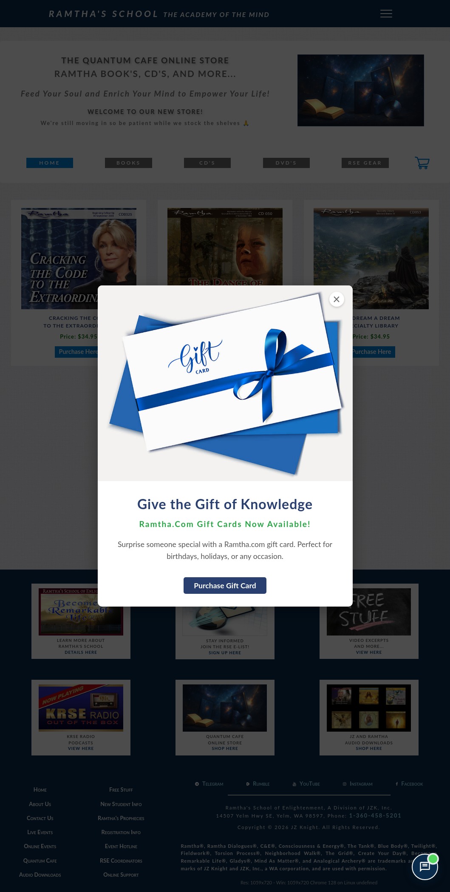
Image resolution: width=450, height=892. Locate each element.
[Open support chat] (425, 867)
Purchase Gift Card (225, 585)
